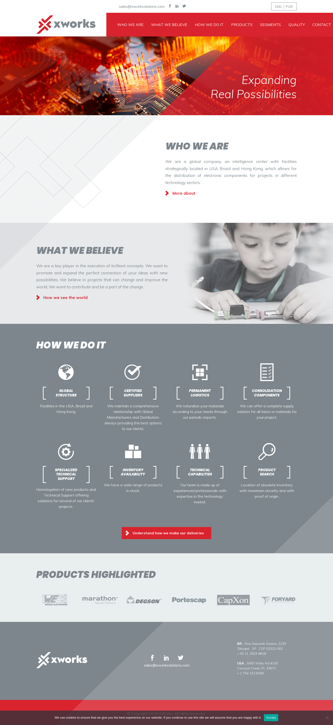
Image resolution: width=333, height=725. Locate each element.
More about (183, 193)
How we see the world (65, 297)
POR (289, 6)
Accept (271, 717)
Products (241, 24)
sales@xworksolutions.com (142, 6)
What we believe (169, 24)
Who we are (130, 24)
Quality (296, 24)
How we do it (209, 24)
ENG (278, 6)
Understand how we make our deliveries (168, 533)
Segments (270, 24)
